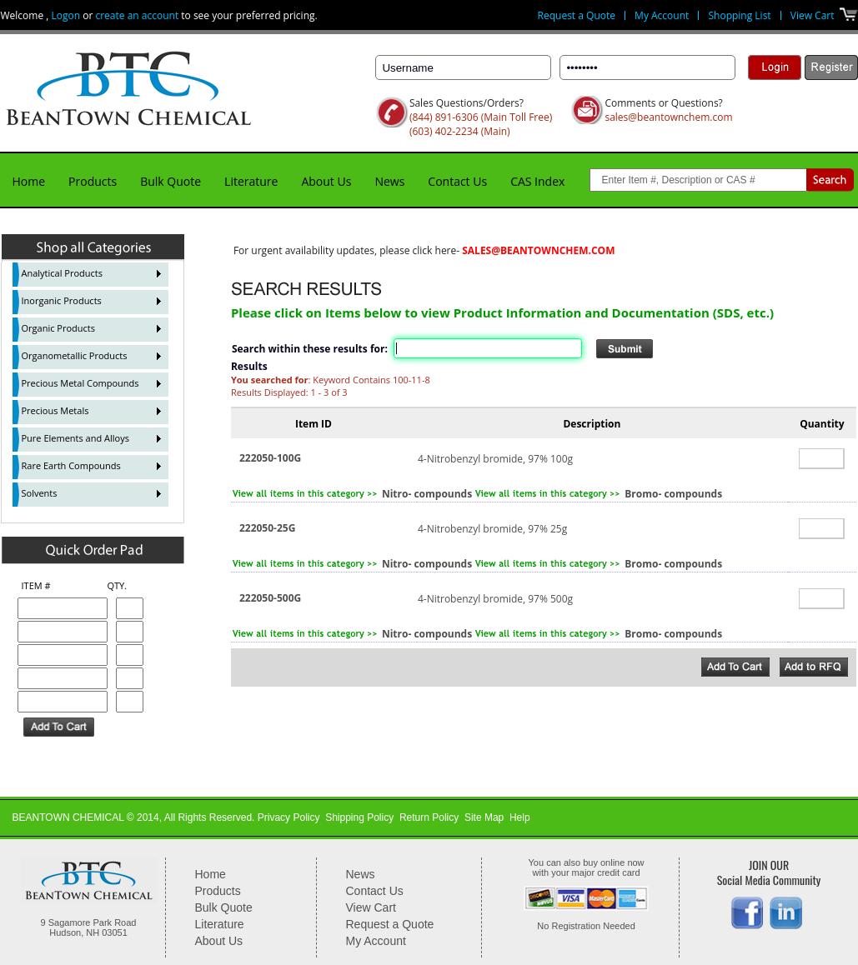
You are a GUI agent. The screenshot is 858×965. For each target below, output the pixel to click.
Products (92, 181)
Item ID (313, 424)
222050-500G (270, 598)
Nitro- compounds (427, 494)
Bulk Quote (170, 181)
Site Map (484, 817)
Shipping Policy (359, 817)
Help (519, 817)
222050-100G (270, 458)
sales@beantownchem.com (668, 117)
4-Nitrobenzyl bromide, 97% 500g (495, 599)
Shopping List (739, 15)
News (389, 181)
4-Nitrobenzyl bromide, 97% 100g (495, 459)
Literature (251, 181)
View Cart (812, 15)
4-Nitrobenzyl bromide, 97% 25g (492, 529)
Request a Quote (576, 15)
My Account (662, 15)
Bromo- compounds (673, 494)
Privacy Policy (289, 817)
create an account (136, 15)
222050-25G (267, 528)
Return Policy (429, 817)
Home (29, 181)
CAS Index (537, 181)
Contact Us (457, 181)
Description (591, 424)
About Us (326, 181)
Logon (66, 15)
